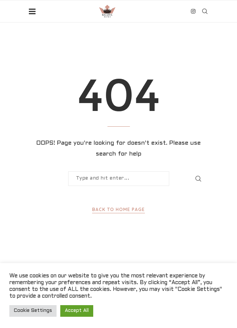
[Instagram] (193, 11)
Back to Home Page (118, 209)
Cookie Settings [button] (33, 311)
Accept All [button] (77, 311)
